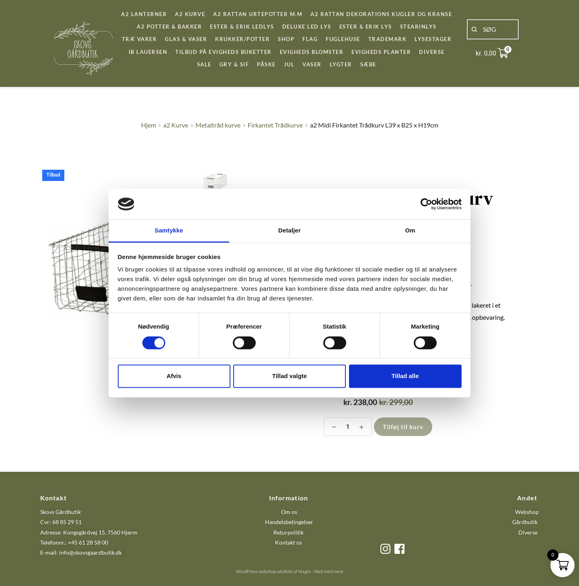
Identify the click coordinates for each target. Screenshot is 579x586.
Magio (304, 571)
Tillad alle (405, 376)
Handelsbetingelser (289, 521)
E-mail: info (54, 552)
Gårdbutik (525, 521)
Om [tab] (410, 230)
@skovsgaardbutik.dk (95, 552)
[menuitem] (144, 14)
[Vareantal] (348, 426)
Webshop (527, 511)
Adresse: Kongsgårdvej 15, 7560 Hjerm (89, 532)
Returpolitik (288, 532)
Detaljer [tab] (289, 230)
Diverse (528, 532)
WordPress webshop (256, 571)
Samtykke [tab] (169, 230)
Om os (289, 511)
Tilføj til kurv (403, 426)
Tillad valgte (289, 376)
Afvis (173, 376)
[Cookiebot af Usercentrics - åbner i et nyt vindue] (426, 204)
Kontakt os (289, 542)
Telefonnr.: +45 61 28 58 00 (74, 542)
